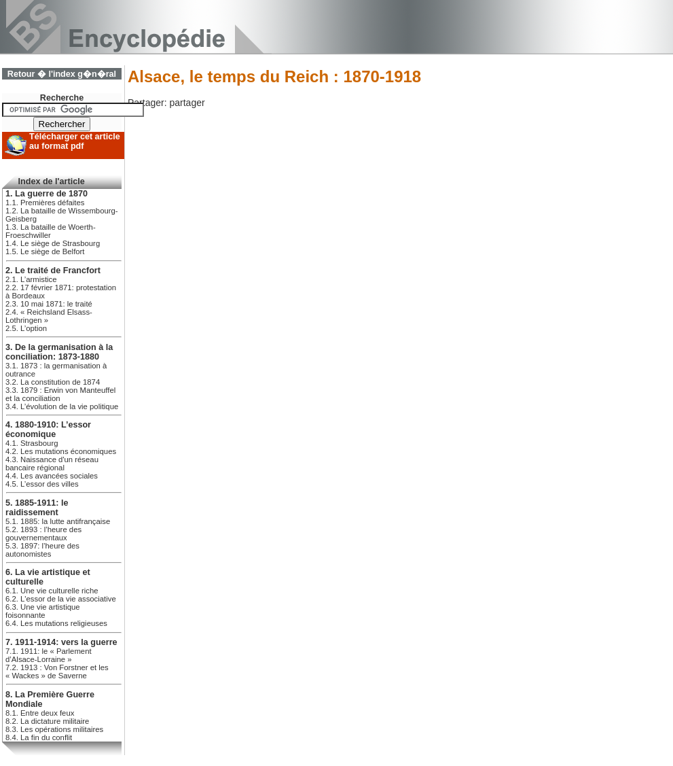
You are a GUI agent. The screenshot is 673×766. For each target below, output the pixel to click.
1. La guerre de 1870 (46, 193)
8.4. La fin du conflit (38, 737)
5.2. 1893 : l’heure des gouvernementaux (43, 533)
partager (186, 102)
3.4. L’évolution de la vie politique (61, 406)
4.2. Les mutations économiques (60, 451)
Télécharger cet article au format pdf (74, 141)
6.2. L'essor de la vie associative (60, 599)
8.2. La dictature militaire (47, 721)
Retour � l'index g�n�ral (61, 74)
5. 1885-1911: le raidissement (36, 507)
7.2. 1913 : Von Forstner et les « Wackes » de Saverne (57, 671)
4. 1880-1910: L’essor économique (48, 429)
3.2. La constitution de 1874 (52, 382)
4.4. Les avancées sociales (51, 476)
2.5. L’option (26, 328)
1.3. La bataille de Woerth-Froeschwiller (50, 231)
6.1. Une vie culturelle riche (51, 591)
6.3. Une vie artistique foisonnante (42, 611)
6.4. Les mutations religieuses (56, 623)
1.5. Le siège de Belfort (45, 251)
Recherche (62, 98)
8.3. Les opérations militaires (54, 729)
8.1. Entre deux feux (39, 713)
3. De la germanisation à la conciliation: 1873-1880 (59, 352)
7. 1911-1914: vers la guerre (61, 642)
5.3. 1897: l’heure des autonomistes (42, 550)
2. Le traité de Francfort (53, 270)
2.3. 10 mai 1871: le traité (48, 304)
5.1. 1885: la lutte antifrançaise (57, 521)
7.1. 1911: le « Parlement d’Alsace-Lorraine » (48, 655)
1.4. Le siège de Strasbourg (52, 243)
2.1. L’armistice (31, 279)
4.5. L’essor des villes (42, 484)
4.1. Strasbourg (31, 443)
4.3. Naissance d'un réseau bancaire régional (51, 463)
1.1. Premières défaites (44, 202)
